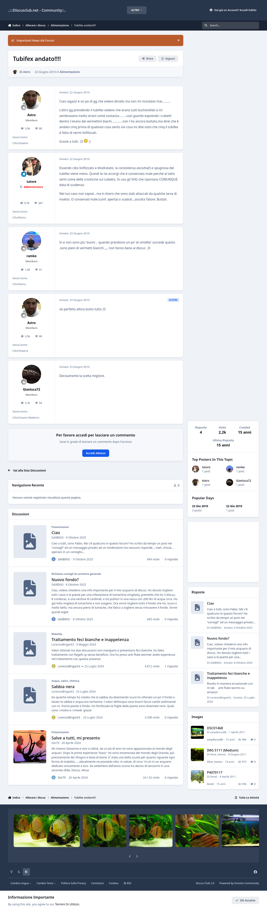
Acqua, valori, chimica (65, 681)
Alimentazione (70, 72)
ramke (240, 467)
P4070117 (215, 772)
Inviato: (238, 627)
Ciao (56, 532)
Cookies (114, 883)
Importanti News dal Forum (32, 40)
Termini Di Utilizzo (67, 904)
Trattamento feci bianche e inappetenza (90, 639)
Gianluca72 (243, 481)
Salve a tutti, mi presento (76, 738)
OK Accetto (245, 900)
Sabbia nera (63, 686)
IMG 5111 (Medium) (222, 750)
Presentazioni (60, 527)
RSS (127, 883)
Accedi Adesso (95, 453)
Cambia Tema (46, 883)
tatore (206, 467)
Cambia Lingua (21, 883)
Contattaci (97, 883)
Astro (205, 481)
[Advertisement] (223, 552)
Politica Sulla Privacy (73, 883)
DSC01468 (215, 728)
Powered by (239, 883)
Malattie (57, 634)
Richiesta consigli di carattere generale (76, 574)
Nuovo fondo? (65, 579)
